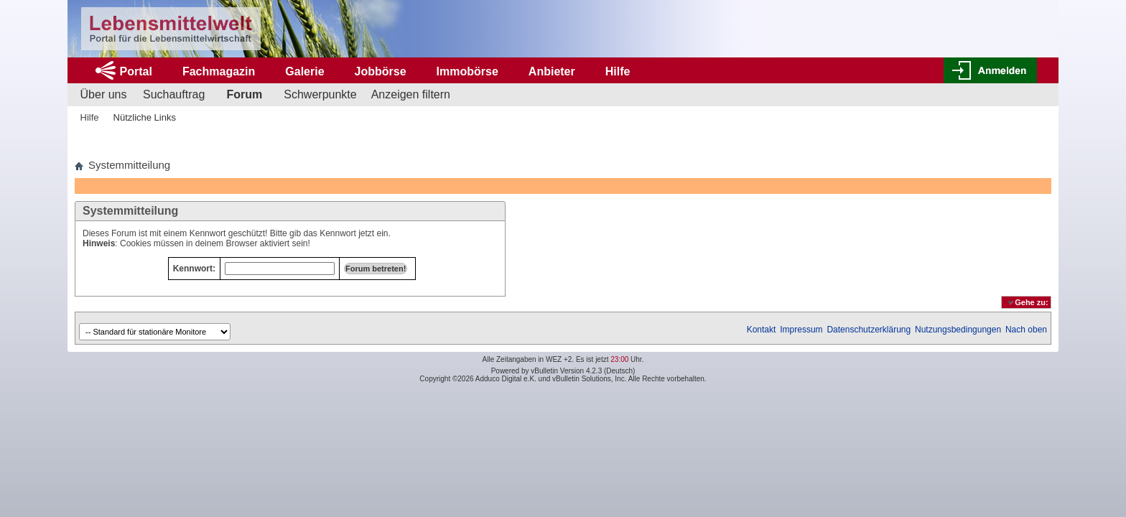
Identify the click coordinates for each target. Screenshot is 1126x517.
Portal (136, 71)
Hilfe (618, 71)
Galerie (304, 71)
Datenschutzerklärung (869, 330)
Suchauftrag (174, 94)
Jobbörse (380, 71)
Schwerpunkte (320, 94)
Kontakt (761, 330)
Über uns (103, 94)
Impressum (801, 330)
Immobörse (467, 71)
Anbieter (552, 71)
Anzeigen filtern (410, 94)
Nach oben (1026, 330)
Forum (244, 94)
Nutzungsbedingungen (958, 330)
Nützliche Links (144, 117)
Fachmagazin (218, 71)
